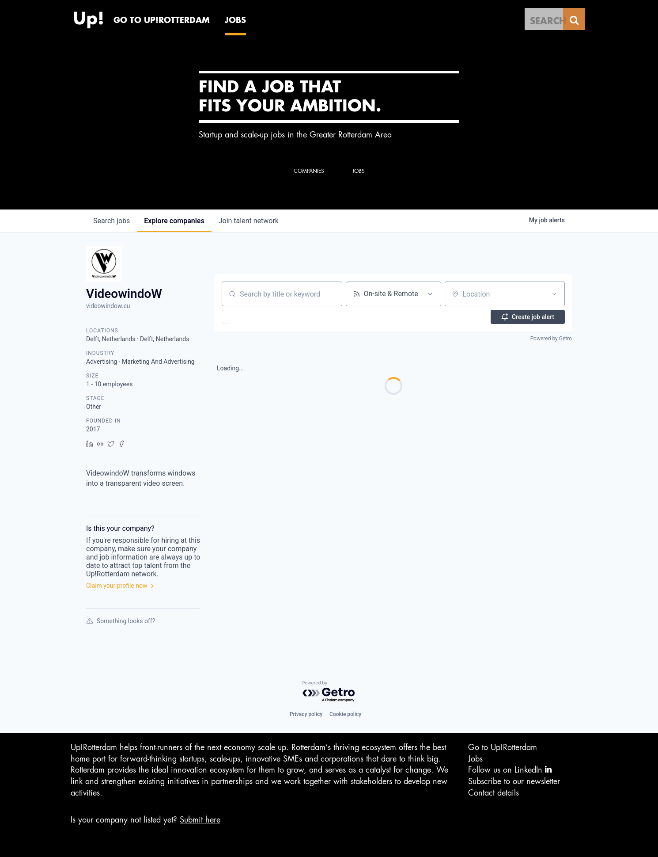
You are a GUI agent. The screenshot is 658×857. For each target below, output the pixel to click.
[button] (251, 317)
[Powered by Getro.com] (329, 692)
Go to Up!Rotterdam (502, 747)
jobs (111, 221)
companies (174, 221)
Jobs (475, 759)
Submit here (200, 820)
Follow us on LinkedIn (510, 770)
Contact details (493, 793)
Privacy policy (306, 714)
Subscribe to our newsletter (514, 781)
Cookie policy (345, 714)
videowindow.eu (108, 305)
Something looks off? (120, 621)
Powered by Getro (551, 338)
